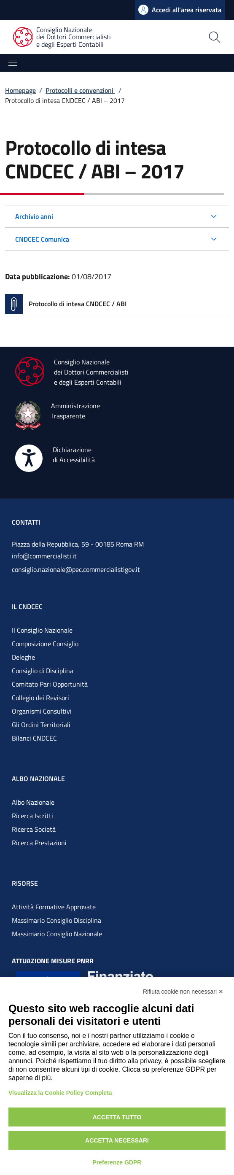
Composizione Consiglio (45, 644)
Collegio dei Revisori (40, 698)
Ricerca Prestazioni (39, 843)
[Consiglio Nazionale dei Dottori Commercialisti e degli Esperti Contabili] (67, 37)
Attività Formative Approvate (54, 907)
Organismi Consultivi (42, 711)
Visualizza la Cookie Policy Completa (60, 1092)
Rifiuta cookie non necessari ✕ (183, 991)
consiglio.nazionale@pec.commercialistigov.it (76, 569)
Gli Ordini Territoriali (41, 725)
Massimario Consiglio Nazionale (57, 934)
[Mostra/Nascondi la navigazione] (12, 62)
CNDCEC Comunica (42, 239)
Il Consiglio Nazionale (42, 630)
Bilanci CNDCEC (34, 738)
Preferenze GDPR (117, 1162)
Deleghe (23, 657)
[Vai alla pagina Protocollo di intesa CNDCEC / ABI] (117, 304)
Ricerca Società (34, 829)
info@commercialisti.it (44, 556)
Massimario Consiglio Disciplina (56, 920)
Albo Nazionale (33, 802)
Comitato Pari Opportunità (50, 684)
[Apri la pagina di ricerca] (190, 37)
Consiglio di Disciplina (42, 671)
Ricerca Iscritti (32, 816)
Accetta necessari (117, 1140)
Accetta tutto (117, 1117)
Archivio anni (34, 216)
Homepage (20, 90)
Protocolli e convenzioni (80, 90)
